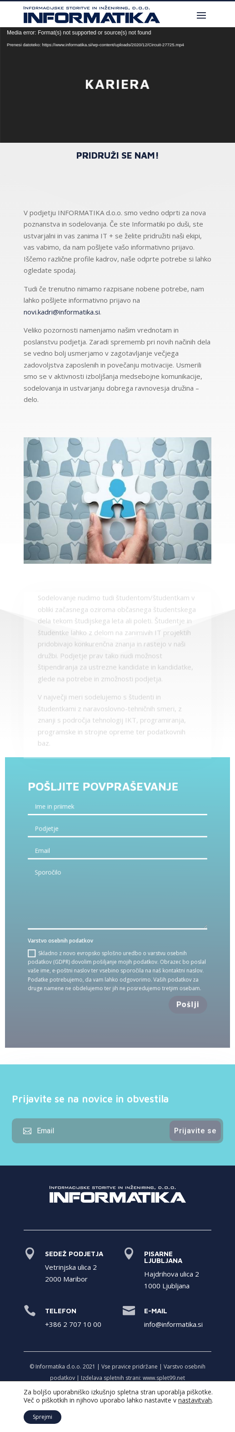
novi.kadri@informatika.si (62, 311)
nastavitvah (195, 1400)
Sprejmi (42, 1417)
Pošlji (185, 1000)
